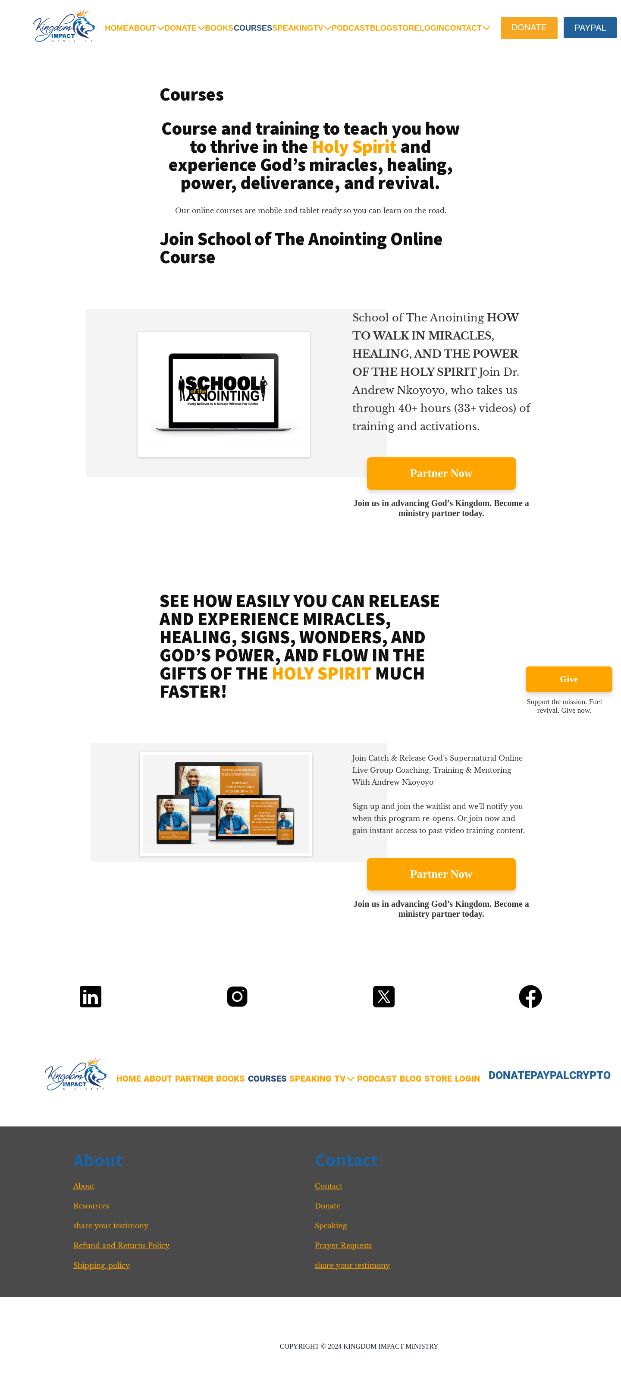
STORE (405, 28)
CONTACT (467, 28)
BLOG (381, 28)
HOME (116, 28)
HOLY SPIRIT (322, 673)
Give (569, 679)
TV (323, 28)
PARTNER (194, 1078)
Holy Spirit (354, 146)
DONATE (184, 28)
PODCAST (351, 28)
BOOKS (219, 28)
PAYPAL (549, 1075)
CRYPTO (590, 1075)
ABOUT (146, 28)
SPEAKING (293, 28)
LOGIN (432, 28)
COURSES (253, 28)
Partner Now (441, 473)
